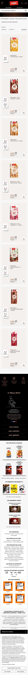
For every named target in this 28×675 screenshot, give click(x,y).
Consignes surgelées (16, 540)
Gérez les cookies (8, 619)
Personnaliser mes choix (14, 668)
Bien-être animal (6, 620)
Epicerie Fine (7, 559)
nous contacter (14, 431)
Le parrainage (14, 535)
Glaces (19, 554)
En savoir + (14, 576)
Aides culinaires (10, 554)
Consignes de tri (14, 620)
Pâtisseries (17, 556)
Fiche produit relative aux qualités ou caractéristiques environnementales (14, 624)
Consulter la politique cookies (8, 664)
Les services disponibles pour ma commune (17, 616)
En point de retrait (19, 533)
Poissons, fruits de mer (10, 551)
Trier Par (3, 29)
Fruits (16, 554)
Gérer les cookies (14, 657)
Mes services (19, 7)
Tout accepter (20, 671)
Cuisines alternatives (18, 557)
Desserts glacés (5, 18)
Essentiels (12, 18)
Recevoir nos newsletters (20, 478)
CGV (5, 617)
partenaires (14, 637)
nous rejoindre (14, 435)
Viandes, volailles (19, 551)
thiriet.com (4, 616)
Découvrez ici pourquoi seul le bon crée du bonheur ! (14, 411)
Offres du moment (15, 546)
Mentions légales (10, 617)
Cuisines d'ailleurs (12, 550)
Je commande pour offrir (18, 541)
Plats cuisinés (20, 550)
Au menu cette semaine (14, 565)
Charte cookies (15, 619)
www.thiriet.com (5, 637)
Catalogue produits (19, 617)
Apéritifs (21, 546)
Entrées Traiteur (7, 548)
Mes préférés (8, 7)
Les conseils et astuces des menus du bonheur (14, 567)
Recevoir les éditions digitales (8, 478)
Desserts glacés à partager (21, 18)
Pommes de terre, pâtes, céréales (16, 553)
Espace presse (22, 620)
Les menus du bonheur (14, 560)
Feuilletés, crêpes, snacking (17, 548)
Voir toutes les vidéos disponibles (13, 526)
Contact (4, 622)
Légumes (6, 553)
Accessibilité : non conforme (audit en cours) (16, 622)
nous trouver (13, 427)
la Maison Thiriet (14, 393)
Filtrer (11, 29)
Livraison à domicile (7, 541)
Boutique (21, 559)
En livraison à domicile (9, 533)
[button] (22, 3)
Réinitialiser (24, 29)
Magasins (9, 540)
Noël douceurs (7, 546)
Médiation (21, 619)
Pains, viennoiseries (9, 557)
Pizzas (6, 550)
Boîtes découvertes (15, 559)
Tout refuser (7, 671)
